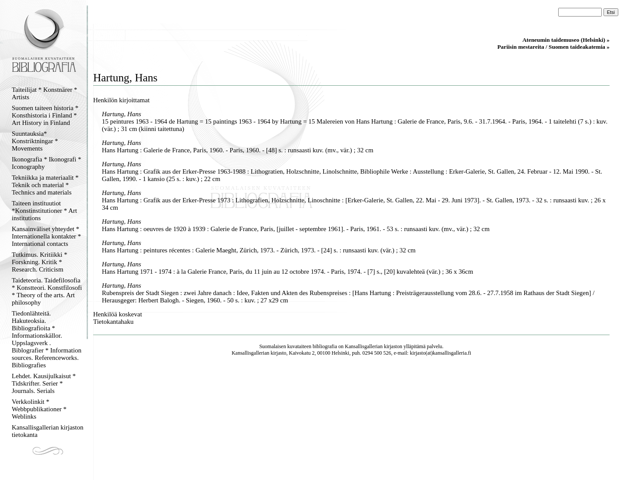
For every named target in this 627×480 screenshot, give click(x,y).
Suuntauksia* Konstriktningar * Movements (35, 141)
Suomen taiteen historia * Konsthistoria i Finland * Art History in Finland (45, 115)
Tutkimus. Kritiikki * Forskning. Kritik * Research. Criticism (39, 262)
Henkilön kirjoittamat (121, 100)
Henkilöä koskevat (117, 314)
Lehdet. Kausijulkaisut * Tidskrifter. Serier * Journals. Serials (44, 383)
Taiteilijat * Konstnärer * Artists (44, 93)
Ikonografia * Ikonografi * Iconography (46, 163)
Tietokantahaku (113, 321)
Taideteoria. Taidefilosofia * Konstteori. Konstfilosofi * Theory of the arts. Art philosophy (47, 291)
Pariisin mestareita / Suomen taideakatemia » (553, 47)
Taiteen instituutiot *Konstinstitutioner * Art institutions (44, 211)
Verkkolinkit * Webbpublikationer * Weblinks (39, 409)
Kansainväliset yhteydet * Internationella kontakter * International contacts (46, 236)
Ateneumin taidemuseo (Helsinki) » (566, 40)
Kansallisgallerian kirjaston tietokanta (48, 431)
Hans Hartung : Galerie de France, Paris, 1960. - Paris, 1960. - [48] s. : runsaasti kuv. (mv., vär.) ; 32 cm (237, 150)
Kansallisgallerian (364, 346)
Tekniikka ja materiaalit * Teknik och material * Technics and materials (45, 185)
